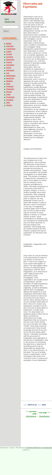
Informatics (10, 70)
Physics (9, 92)
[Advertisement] (36, 379)
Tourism (9, 105)
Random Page (10, 22)
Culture (8, 51)
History (8, 68)
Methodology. (31, 416)
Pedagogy (10, 86)
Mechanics (10, 78)
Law (7, 73)
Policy (8, 94)
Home (7, 19)
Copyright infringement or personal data (39, 447)
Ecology (9, 54)
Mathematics (10, 76)
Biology (8, 43)
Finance (9, 62)
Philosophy (10, 89)
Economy (9, 57)
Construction (10, 49)
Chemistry (10, 46)
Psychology (10, 97)
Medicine (9, 81)
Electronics (10, 60)
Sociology (9, 100)
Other (8, 84)
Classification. (44, 416)
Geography (10, 65)
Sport (8, 102)
